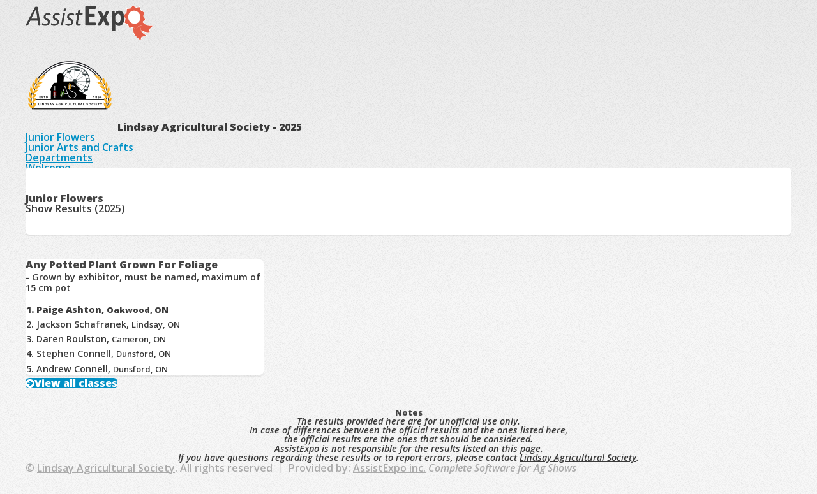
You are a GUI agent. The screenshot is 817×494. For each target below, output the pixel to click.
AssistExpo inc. (389, 468)
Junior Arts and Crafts (79, 147)
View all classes (75, 383)
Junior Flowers (60, 137)
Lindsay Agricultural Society (578, 457)
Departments (59, 157)
